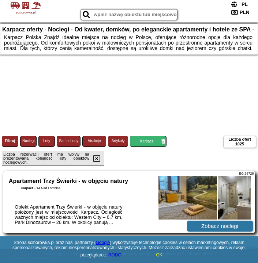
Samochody (68, 141)
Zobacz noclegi (219, 226)
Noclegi (28, 141)
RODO (114, 255)
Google (103, 242)
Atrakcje (94, 141)
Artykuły (118, 141)
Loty (46, 141)
